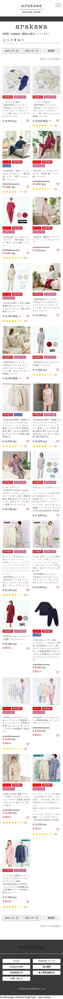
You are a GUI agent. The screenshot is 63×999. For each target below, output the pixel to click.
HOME (6, 33)
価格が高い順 (31, 51)
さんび (16, 961)
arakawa (15, 33)
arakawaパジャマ (46, 961)
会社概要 (47, 967)
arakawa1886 (16, 967)
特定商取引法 (16, 972)
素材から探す (28, 33)
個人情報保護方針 (46, 972)
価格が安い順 (12, 51)
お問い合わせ (16, 978)
